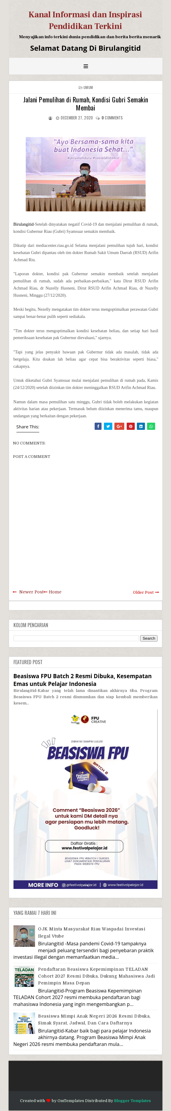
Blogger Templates (132, 1100)
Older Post (143, 592)
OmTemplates (70, 1100)
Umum (88, 87)
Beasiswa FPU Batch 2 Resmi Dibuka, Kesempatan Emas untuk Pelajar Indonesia (82, 679)
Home (55, 592)
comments (112, 118)
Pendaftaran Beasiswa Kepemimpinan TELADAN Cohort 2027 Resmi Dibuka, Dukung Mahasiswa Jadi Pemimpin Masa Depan (96, 976)
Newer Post (31, 592)
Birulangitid (23, 224)
